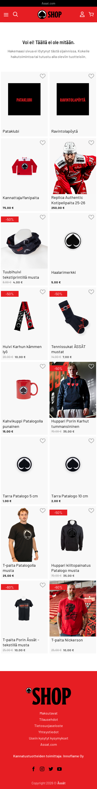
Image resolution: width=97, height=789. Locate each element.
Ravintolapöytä (64, 131)
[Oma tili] (82, 14)
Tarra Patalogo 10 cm (69, 495)
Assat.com (48, 3)
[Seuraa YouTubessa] (59, 769)
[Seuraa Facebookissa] (33, 769)
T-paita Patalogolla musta (19, 568)
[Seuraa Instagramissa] (42, 769)
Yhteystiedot (48, 732)
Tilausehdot (48, 719)
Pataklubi (11, 131)
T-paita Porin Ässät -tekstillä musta (21, 642)
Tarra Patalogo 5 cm (20, 495)
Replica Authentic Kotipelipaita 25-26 (68, 200)
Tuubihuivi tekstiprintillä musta (21, 274)
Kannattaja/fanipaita (21, 197)
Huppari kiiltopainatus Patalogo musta (71, 568)
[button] (6, 14)
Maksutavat (49, 713)
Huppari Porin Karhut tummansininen (70, 423)
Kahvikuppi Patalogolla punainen (23, 423)
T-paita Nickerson (67, 639)
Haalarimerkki (63, 272)
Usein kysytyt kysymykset (48, 738)
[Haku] (15, 15)
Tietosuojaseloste (48, 725)
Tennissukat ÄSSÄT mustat (68, 349)
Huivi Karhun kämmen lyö (22, 349)
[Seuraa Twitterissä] (51, 769)
